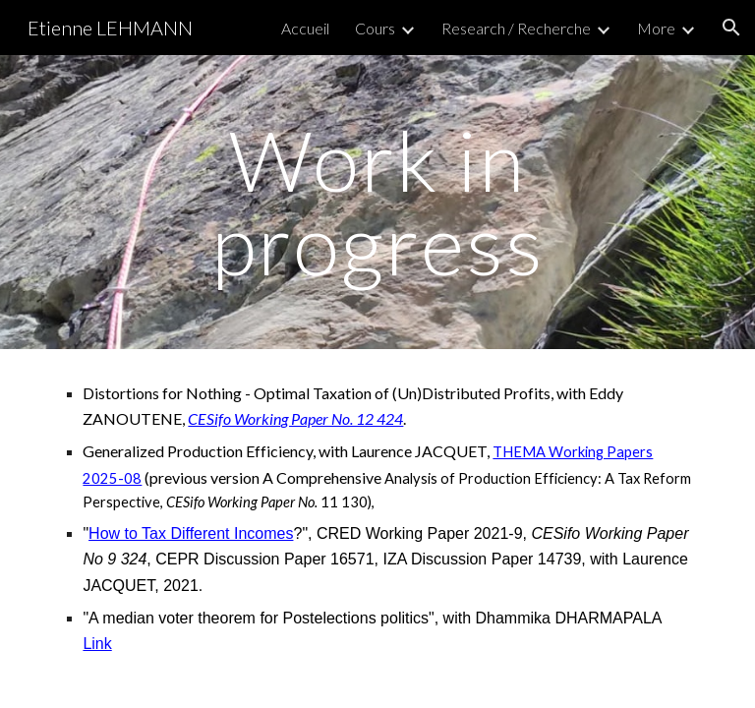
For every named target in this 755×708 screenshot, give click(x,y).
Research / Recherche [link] (516, 28)
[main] (377, 202)
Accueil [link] (305, 28)
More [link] (656, 28)
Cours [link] (375, 28)
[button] (731, 27)
